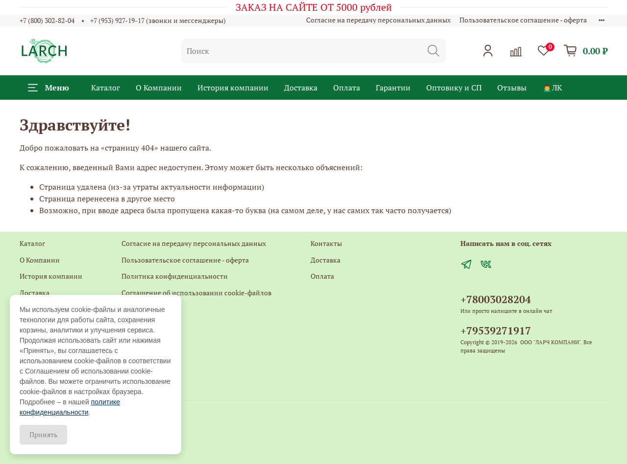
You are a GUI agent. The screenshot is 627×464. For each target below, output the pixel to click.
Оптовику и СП (454, 87)
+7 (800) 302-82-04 (47, 20)
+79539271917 (495, 330)
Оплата (346, 87)
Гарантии (393, 87)
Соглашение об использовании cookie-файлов (196, 292)
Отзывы (512, 87)
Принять (43, 434)
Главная (133, 342)
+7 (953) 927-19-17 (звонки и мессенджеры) (158, 20)
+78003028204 (495, 299)
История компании (232, 87)
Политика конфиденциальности (174, 276)
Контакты (137, 309)
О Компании (159, 87)
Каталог (105, 87)
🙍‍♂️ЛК (552, 87)
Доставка (300, 87)
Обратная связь (146, 325)
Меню (48, 87)
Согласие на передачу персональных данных (378, 19)
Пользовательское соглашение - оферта (523, 19)
